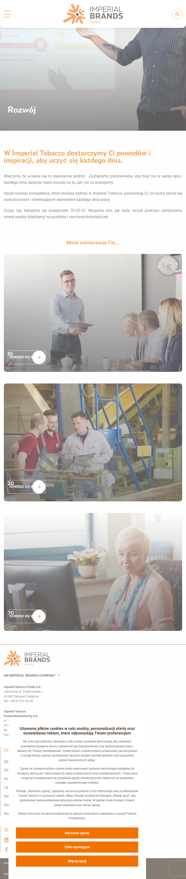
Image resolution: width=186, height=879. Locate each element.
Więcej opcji (77, 861)
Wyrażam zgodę (77, 833)
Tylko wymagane (77, 847)
